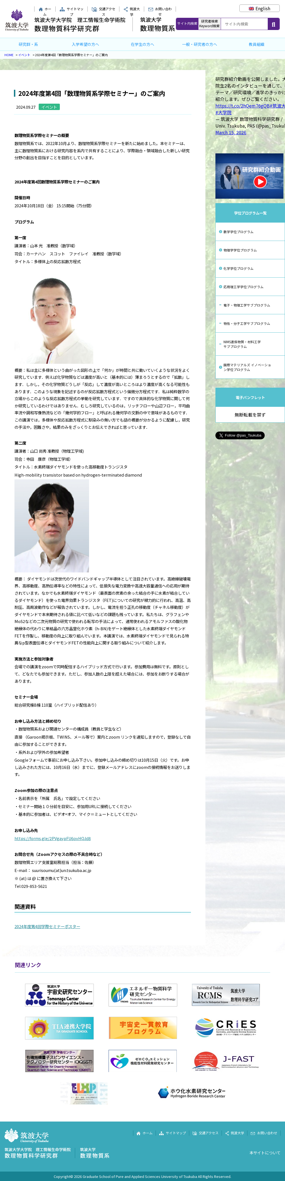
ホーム (45, 11)
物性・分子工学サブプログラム (246, 323)
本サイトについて (265, 1152)
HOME (8, 55)
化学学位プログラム (238, 268)
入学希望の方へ (85, 44)
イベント (24, 55)
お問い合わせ (160, 11)
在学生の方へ (142, 44)
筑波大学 (234, 1133)
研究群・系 (28, 44)
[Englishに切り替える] (259, 8)
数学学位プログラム (238, 231)
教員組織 (256, 44)
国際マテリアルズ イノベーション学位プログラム (247, 367)
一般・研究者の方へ (199, 44)
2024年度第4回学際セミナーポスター (47, 926)
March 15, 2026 (230, 132)
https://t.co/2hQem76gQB (242, 105)
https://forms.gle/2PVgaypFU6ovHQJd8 (52, 838)
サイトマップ (71, 11)
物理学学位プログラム (240, 250)
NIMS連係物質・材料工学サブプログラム (242, 344)
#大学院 (223, 112)
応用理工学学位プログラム (243, 286)
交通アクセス (103, 11)
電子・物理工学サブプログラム (246, 305)
